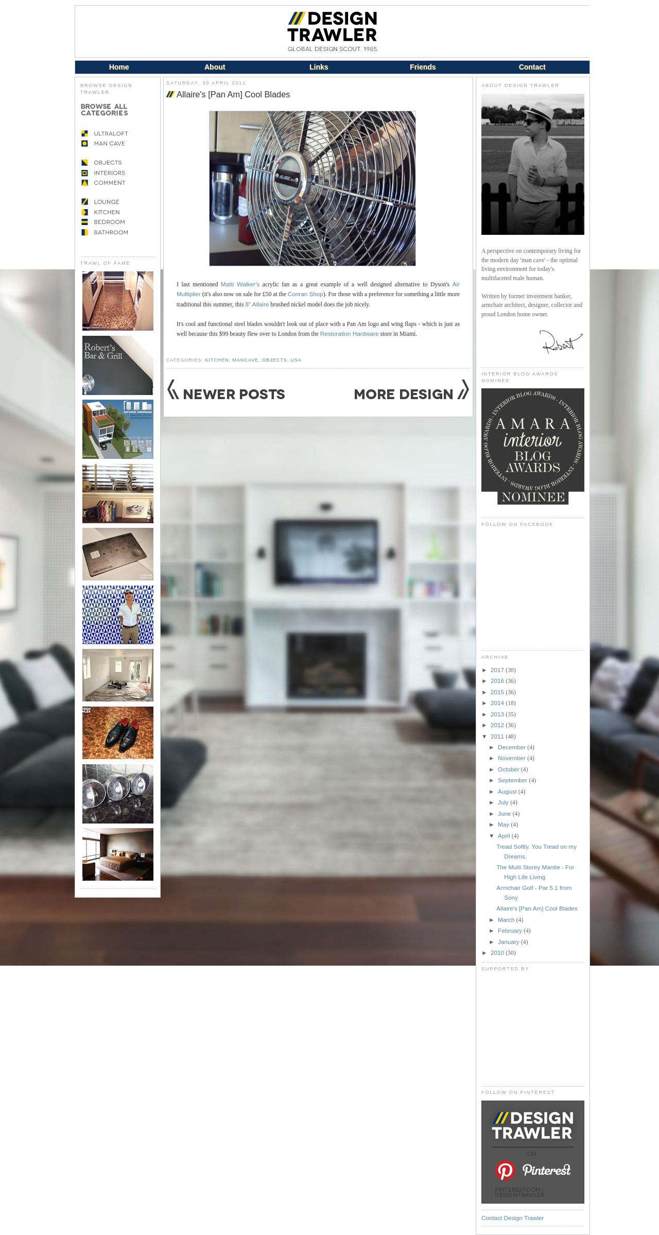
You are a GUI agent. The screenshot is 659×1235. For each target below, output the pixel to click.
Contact (532, 67)
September (513, 780)
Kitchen (217, 360)
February (511, 930)
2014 (498, 702)
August (508, 791)
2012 (498, 725)
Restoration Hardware (349, 333)
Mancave (245, 360)
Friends (423, 67)
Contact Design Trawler (512, 1217)
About (214, 67)
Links (318, 67)
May (504, 824)
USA (295, 360)
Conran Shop (305, 293)
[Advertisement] (532, 1028)
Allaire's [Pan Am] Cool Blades (233, 94)
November (512, 757)
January (509, 941)
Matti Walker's (240, 284)
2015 (498, 692)
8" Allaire (257, 304)
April (505, 835)
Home (119, 67)
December (512, 747)
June (505, 813)
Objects (274, 360)
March (507, 919)
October (509, 769)
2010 (498, 952)
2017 (498, 669)
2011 (498, 736)
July (504, 802)
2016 (498, 680)
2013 (498, 714)
